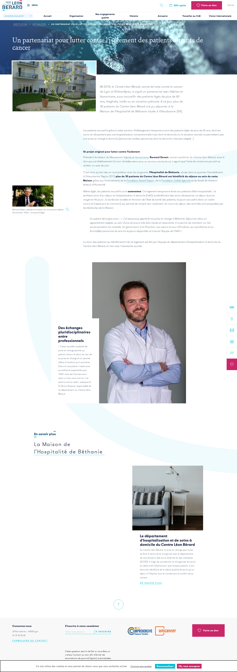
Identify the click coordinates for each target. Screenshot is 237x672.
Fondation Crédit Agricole (176, 187)
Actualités (39, 24)
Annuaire (163, 16)
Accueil (48, 16)
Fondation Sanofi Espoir (140, 187)
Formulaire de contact (30, 640)
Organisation (76, 16)
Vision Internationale (220, 16)
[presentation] (84, 641)
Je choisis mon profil (13, 16)
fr (229, 5)
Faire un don (208, 630)
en (233, 5)
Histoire (134, 16)
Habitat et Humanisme (136, 164)
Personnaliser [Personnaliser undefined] (165, 666)
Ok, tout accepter (189, 666)
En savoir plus (151, 589)
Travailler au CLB (191, 16)
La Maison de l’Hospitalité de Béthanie (68, 455)
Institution (20, 24)
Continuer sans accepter (141, 666)
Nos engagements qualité (105, 16)
